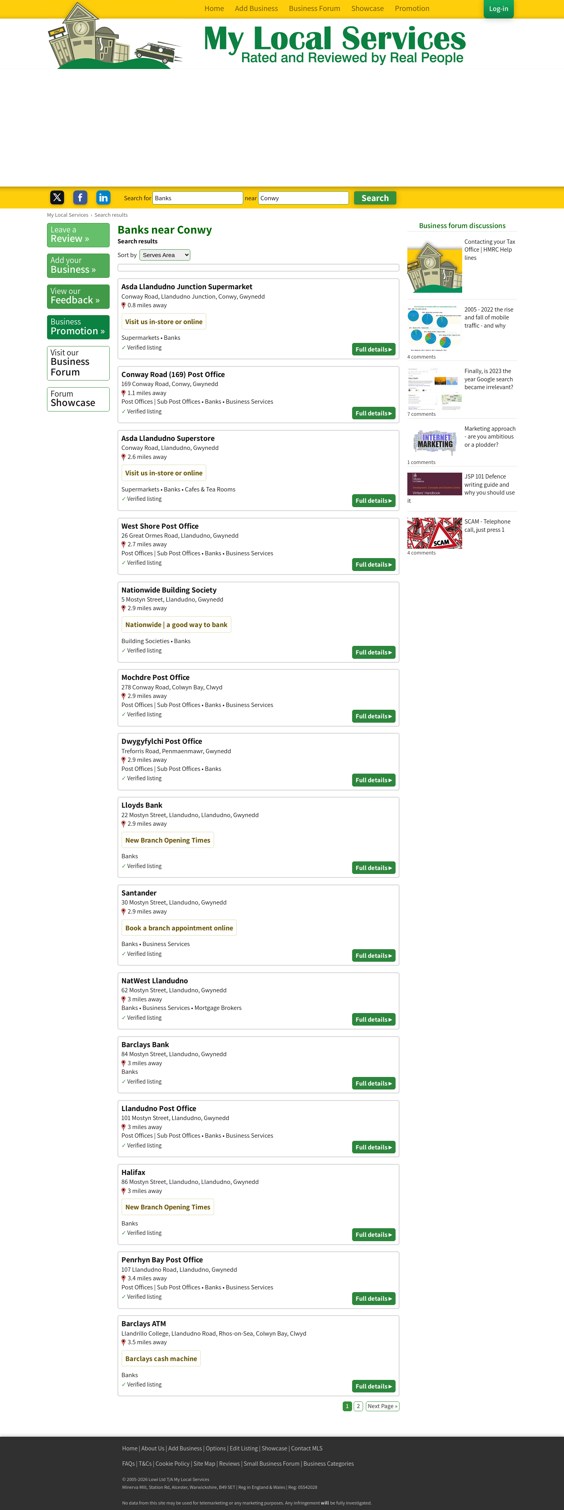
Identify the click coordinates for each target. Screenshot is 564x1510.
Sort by (127, 254)
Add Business (185, 1448)
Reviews (229, 1463)
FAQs (128, 1463)
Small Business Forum (272, 1463)
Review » (80, 234)
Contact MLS (306, 1448)
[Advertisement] (282, 128)
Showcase (80, 398)
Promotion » (80, 326)
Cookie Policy (172, 1463)
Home (129, 1448)
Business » (80, 265)
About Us (152, 1448)
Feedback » (80, 295)
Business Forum (80, 363)
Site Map (204, 1463)
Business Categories (329, 1463)
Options (216, 1448)
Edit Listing (244, 1448)
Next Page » (383, 1406)
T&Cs (145, 1463)
